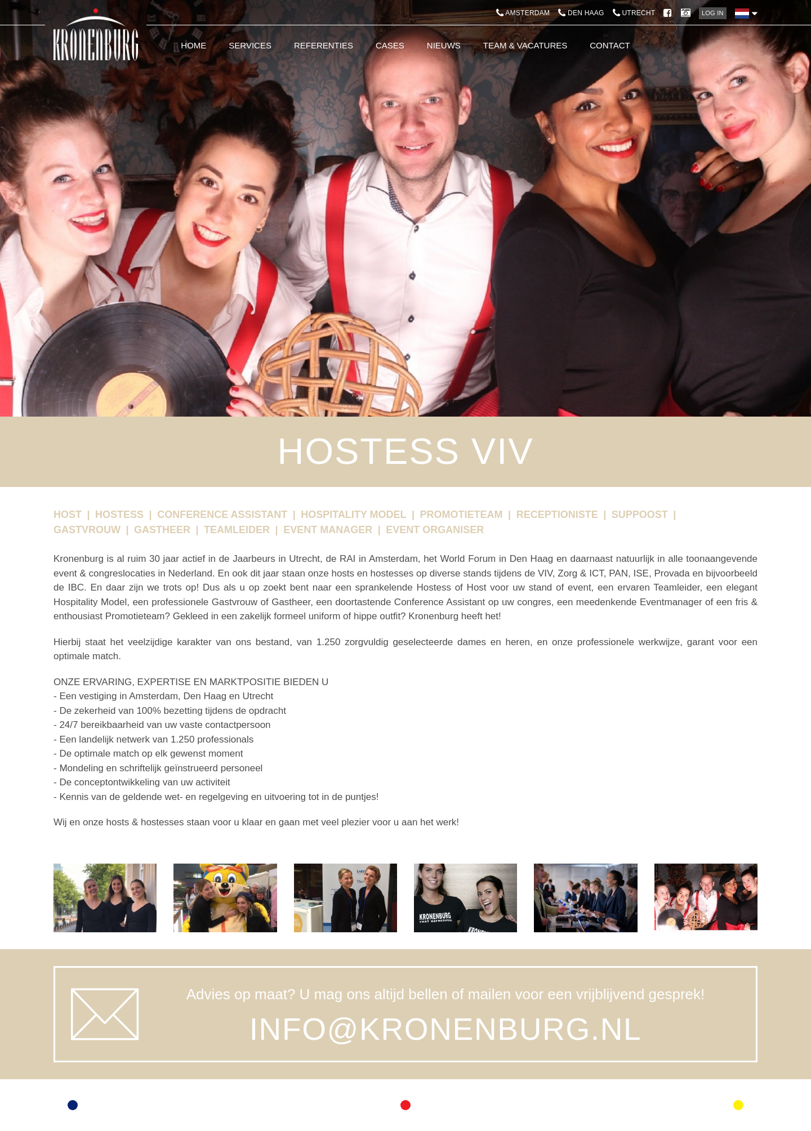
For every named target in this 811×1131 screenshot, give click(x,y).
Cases (390, 45)
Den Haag (581, 13)
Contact (610, 45)
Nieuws (444, 45)
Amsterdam (523, 13)
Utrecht (634, 13)
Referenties (323, 45)
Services (250, 45)
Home (193, 45)
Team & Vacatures (525, 45)
